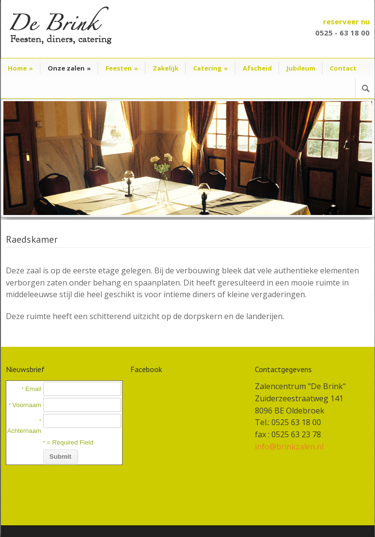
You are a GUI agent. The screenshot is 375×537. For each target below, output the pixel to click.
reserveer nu (346, 21)
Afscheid (257, 68)
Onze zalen (69, 68)
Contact (343, 68)
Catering (210, 68)
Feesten (122, 68)
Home (20, 68)
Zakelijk (166, 68)
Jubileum (300, 68)
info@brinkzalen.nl (289, 446)
